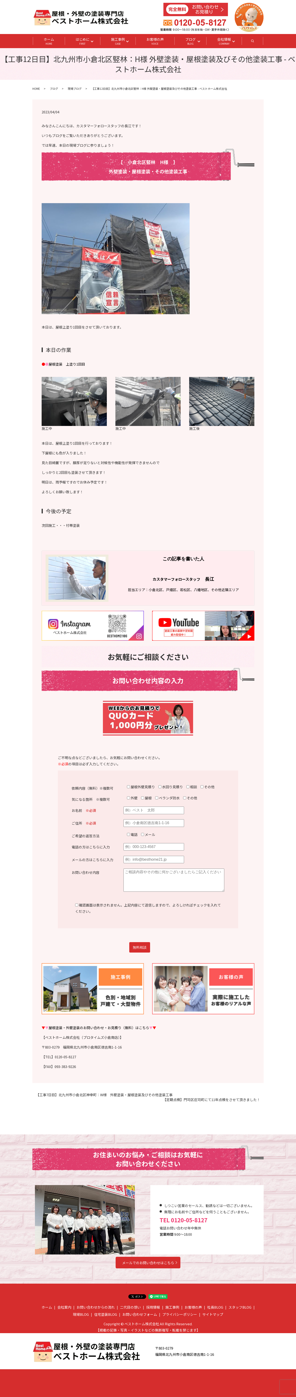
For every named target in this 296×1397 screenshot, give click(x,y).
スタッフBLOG (239, 1307)
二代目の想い (130, 1307)
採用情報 (153, 1307)
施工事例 (118, 41)
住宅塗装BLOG (105, 1314)
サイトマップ (212, 1314)
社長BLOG (215, 1307)
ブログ (190, 41)
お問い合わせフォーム (139, 1314)
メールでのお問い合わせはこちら (148, 1262)
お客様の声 (155, 41)
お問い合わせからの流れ (96, 1307)
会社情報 (224, 41)
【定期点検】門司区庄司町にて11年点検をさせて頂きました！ (211, 1099)
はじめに (82, 41)
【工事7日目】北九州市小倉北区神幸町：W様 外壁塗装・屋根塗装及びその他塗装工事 (104, 1094)
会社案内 (64, 1307)
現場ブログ (75, 88)
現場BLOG (81, 1314)
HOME (36, 88)
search (258, 42)
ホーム (49, 41)
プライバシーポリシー (179, 1314)
